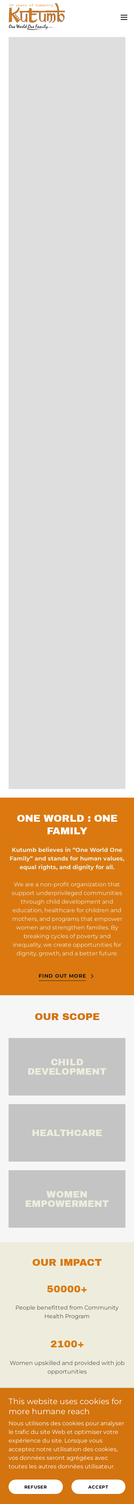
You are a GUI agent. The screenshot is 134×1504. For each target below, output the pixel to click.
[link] (37, 17)
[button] (124, 17)
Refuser (35, 1487)
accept (98, 1487)
